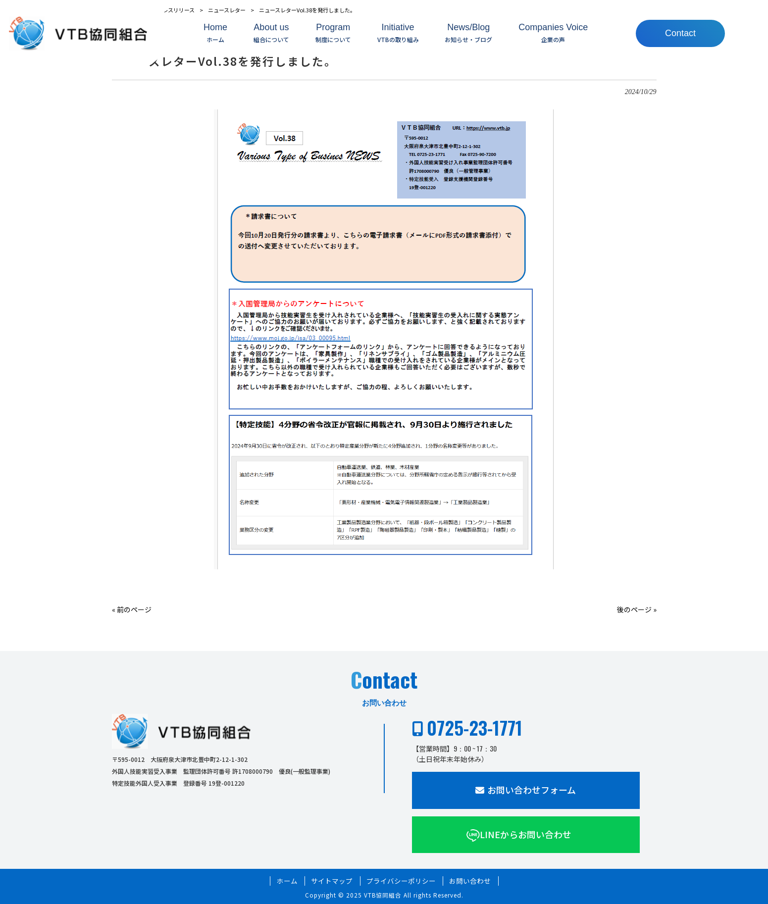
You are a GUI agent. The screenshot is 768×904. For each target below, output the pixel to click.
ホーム (287, 881)
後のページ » (637, 609)
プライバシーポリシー (401, 881)
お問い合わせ (470, 881)
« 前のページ (132, 609)
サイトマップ (332, 881)
